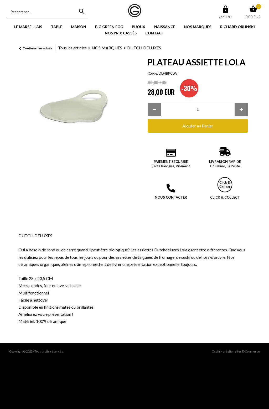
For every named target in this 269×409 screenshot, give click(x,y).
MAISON (78, 26)
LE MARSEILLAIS (28, 26)
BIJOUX (138, 26)
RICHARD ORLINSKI (237, 26)
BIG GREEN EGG (109, 26)
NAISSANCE (164, 26)
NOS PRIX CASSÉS (121, 33)
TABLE (56, 26)
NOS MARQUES (197, 26)
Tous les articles (72, 47)
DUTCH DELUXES (144, 47)
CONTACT (154, 33)
